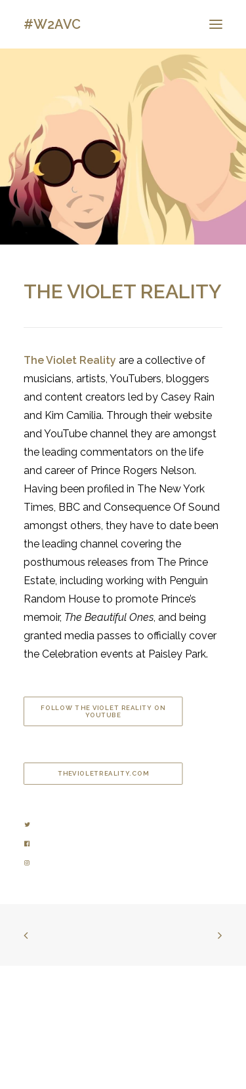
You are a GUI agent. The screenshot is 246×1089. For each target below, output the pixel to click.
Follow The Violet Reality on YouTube (104, 711)
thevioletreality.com (103, 774)
